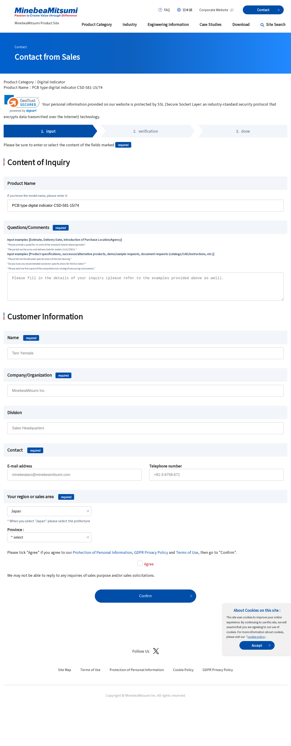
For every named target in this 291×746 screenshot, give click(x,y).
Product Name (21, 183)
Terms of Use (187, 557)
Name (23, 342)
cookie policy (256, 637)
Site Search (275, 24)
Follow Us (145, 656)
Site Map (64, 674)
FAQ (167, 9)
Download (241, 24)
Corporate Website (216, 9)
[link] (22, 103)
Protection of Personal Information (102, 557)
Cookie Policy (183, 674)
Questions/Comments (38, 227)
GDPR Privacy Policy (151, 557)
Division (14, 417)
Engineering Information (168, 24)
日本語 (187, 9)
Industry (130, 24)
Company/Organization (39, 379)
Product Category (97, 24)
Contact (21, 47)
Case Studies (210, 24)
